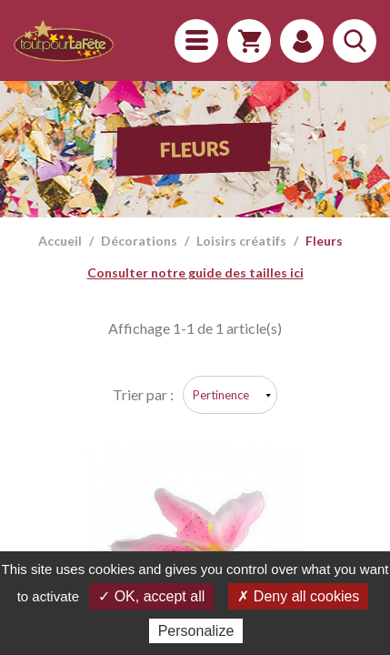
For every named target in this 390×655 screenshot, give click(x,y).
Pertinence (221, 395)
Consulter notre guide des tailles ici (195, 272)
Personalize (196, 631)
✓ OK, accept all (151, 596)
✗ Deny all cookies (298, 596)
